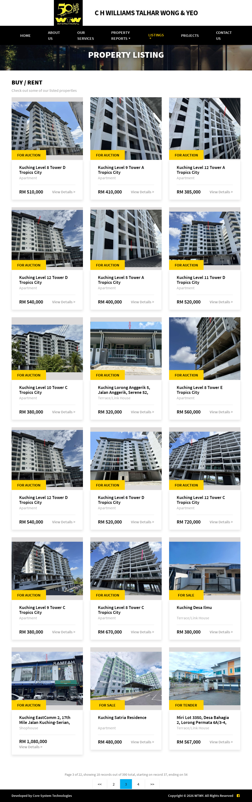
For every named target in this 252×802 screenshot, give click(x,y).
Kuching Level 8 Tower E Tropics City (200, 390)
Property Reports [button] (120, 35)
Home (25, 35)
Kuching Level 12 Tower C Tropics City (201, 500)
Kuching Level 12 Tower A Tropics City (201, 170)
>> (152, 784)
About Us (54, 35)
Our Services (85, 35)
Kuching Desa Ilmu (194, 607)
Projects (190, 35)
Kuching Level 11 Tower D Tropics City (201, 280)
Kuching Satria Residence (122, 717)
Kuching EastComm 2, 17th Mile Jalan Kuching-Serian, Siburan (44, 720)
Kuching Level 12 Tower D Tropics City (43, 280)
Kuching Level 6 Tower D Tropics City (121, 500)
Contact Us (224, 35)
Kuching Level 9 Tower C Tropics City (42, 610)
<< (100, 784)
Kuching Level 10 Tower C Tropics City (43, 390)
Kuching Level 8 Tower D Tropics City (42, 170)
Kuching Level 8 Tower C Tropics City (121, 610)
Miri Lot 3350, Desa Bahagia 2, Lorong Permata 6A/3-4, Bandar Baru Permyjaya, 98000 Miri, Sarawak (203, 720)
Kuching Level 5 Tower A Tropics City (121, 280)
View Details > (63, 191)
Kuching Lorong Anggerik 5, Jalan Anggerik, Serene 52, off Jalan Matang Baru (124, 390)
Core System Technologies (52, 795)
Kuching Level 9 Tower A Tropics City (121, 170)
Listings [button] (156, 34)
